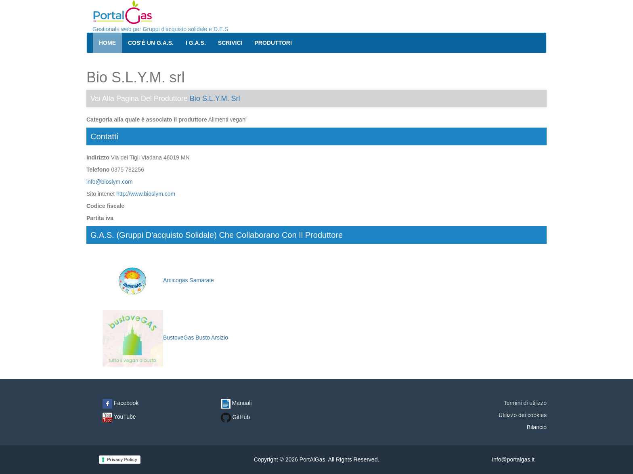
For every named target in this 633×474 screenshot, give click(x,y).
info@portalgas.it (513, 459)
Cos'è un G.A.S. (151, 43)
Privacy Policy (122, 459)
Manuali (236, 403)
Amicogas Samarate (158, 280)
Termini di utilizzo (525, 403)
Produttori (273, 43)
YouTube (119, 416)
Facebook (120, 403)
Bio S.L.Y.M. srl (215, 98)
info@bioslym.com (109, 181)
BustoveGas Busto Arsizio (165, 337)
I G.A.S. (196, 43)
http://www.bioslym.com (145, 194)
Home (107, 43)
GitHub (235, 417)
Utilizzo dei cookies (523, 415)
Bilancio (537, 427)
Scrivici (230, 43)
